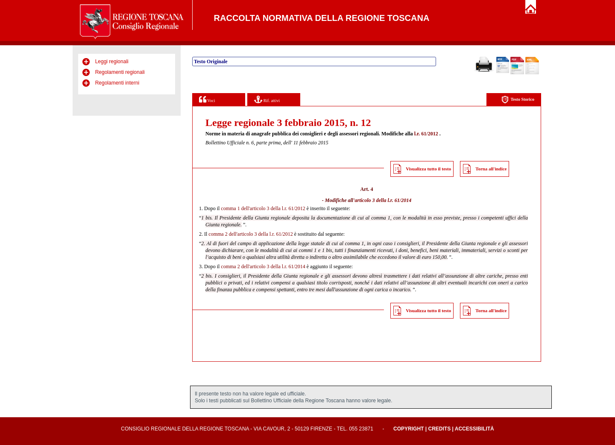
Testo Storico (517, 100)
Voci (207, 99)
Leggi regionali (112, 61)
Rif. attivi (267, 99)
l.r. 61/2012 (426, 134)
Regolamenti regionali (120, 72)
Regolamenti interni (117, 83)
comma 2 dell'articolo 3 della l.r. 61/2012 (250, 234)
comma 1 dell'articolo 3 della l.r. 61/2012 (263, 208)
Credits (439, 429)
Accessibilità (474, 429)
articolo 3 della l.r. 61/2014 (383, 200)
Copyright (408, 429)
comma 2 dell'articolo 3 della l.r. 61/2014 (263, 266)
